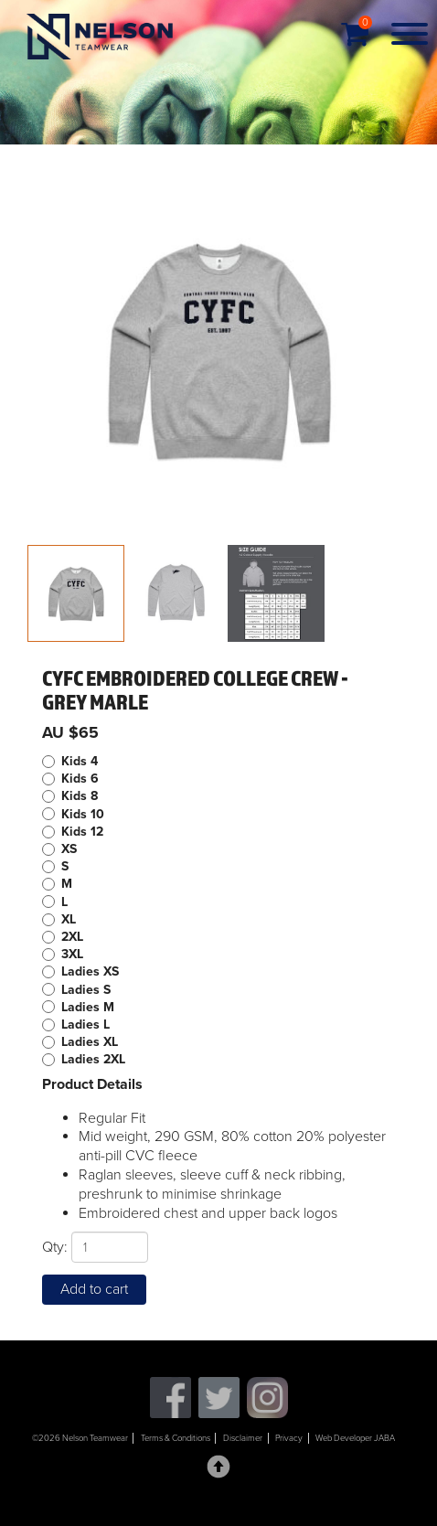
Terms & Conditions (175, 1438)
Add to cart (94, 1289)
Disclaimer (242, 1438)
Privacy (289, 1438)
